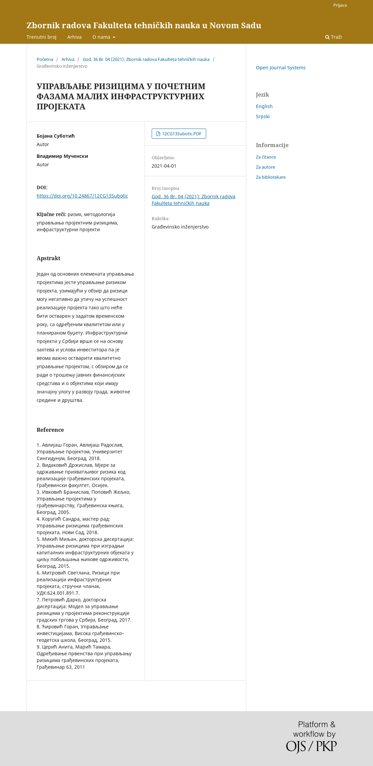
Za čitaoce (266, 157)
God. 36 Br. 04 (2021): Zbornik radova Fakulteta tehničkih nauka (146, 59)
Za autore (265, 167)
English (264, 106)
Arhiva (74, 37)
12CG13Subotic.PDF (181, 134)
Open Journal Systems (281, 67)
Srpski (263, 116)
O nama (102, 37)
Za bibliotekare (271, 177)
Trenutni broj (42, 37)
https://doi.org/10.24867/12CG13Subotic (82, 196)
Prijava (340, 5)
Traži (333, 37)
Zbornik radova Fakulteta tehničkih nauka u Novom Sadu (144, 25)
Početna (45, 59)
